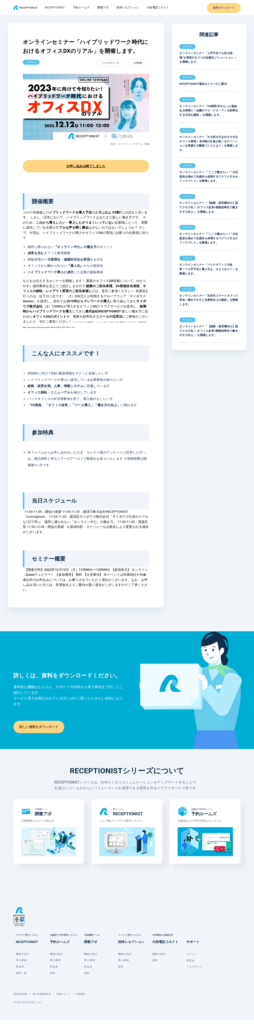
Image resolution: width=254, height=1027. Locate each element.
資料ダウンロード (224, 7)
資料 (52, 980)
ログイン (191, 961)
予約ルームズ (81, 7)
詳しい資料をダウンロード (38, 727)
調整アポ (102, 7)
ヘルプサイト (194, 973)
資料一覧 (21, 980)
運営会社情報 (21, 1001)
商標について (67, 1001)
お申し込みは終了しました (85, 166)
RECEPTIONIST (55, 7)
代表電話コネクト (158, 7)
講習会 (190, 967)
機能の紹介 (23, 961)
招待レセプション (127, 7)
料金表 (20, 973)
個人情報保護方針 (44, 1001)
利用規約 (86, 1001)
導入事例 (21, 967)
